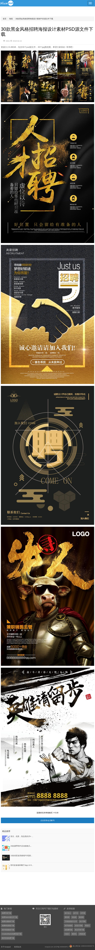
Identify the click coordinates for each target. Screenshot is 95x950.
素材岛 (74, 934)
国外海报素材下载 (8, 930)
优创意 (74, 917)
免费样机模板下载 (8, 925)
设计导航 (83, 921)
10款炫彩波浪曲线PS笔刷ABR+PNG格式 (26, 856)
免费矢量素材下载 (8, 921)
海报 (11, 19)
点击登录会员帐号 (47, 820)
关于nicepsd (6, 947)
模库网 (81, 917)
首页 (4, 19)
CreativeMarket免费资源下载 (11, 934)
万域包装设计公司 (71, 921)
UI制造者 (82, 934)
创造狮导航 (68, 930)
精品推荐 (6, 831)
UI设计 (67, 934)
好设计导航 (79, 925)
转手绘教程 (68, 925)
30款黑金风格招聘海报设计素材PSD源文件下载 (34, 19)
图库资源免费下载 (8, 938)
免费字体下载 (6, 913)
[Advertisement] (17, 888)
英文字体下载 (79, 930)
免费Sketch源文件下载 (9, 917)
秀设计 (87, 925)
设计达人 (68, 913)
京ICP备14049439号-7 (61, 947)
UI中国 (83, 913)
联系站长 (17, 947)
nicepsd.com (49, 947)
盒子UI (75, 913)
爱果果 (67, 917)
